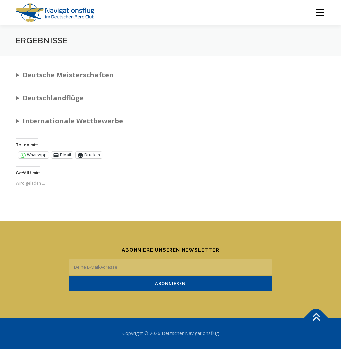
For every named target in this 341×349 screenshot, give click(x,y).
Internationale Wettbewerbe (73, 120)
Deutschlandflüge (53, 97)
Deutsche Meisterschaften (68, 74)
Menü (319, 12)
